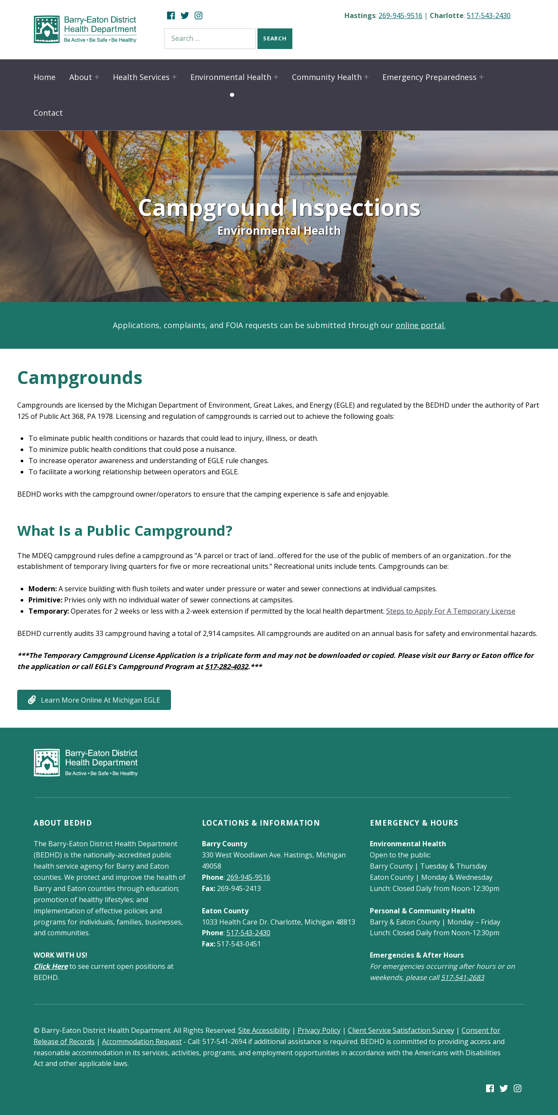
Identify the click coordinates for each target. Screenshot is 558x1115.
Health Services (141, 77)
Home (45, 77)
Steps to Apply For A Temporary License (450, 611)
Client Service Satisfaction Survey (401, 1030)
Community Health (327, 77)
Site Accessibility (264, 1030)
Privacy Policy (319, 1030)
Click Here (51, 966)
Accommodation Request (142, 1041)
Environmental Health (230, 77)
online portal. (421, 325)
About (80, 77)
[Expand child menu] (97, 77)
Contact (48, 113)
